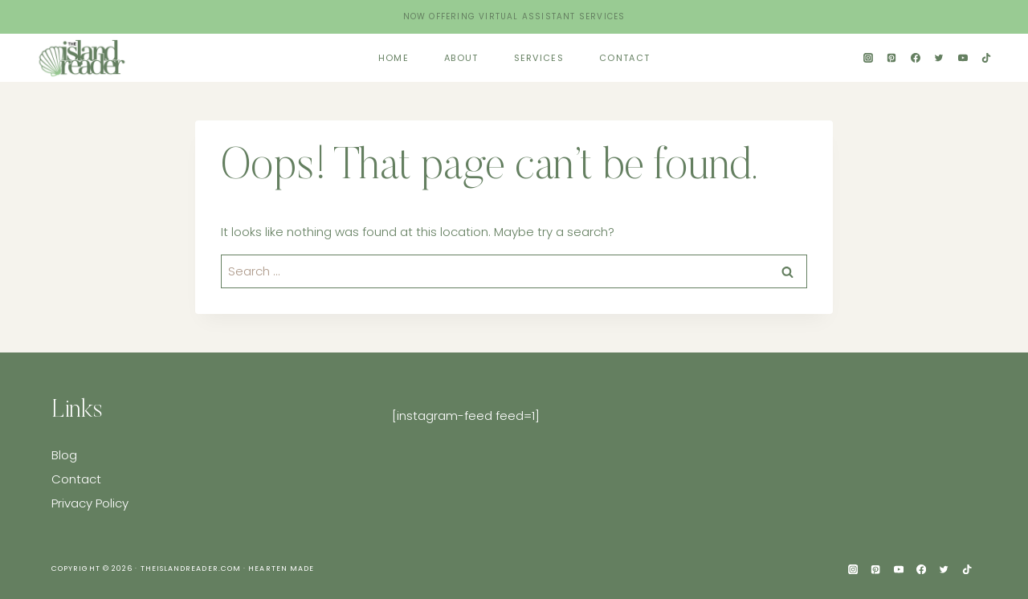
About (461, 57)
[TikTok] (986, 57)
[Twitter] (938, 57)
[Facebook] (915, 57)
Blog (64, 454)
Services (539, 57)
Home (393, 57)
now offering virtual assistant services (514, 16)
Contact (624, 57)
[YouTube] (963, 57)
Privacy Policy (89, 503)
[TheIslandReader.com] (84, 58)
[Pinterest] (891, 57)
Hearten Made (281, 568)
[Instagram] (868, 57)
